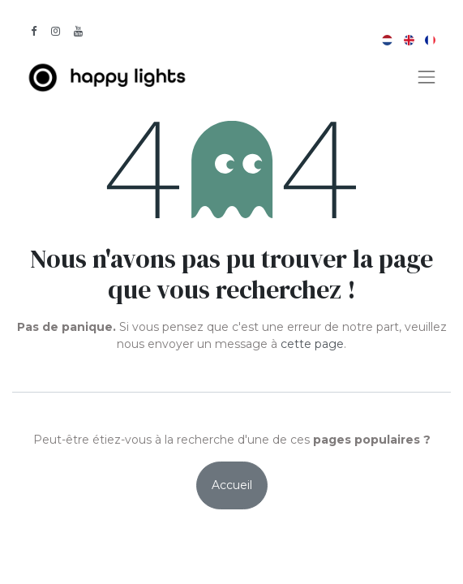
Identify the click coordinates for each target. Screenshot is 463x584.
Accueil (232, 485)
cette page (312, 344)
